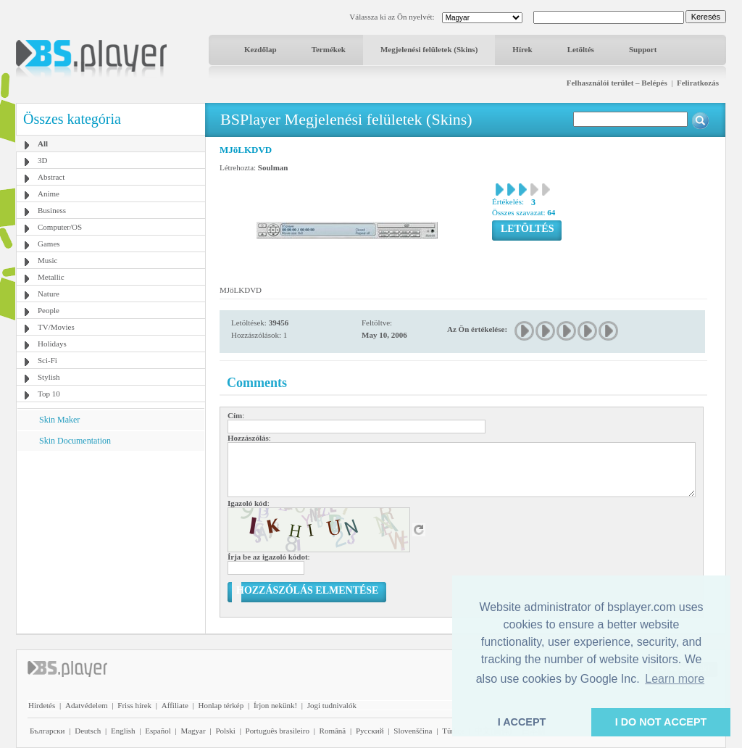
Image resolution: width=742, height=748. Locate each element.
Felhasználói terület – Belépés (617, 82)
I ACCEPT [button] (522, 722)
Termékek (329, 49)
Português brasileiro (277, 730)
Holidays (52, 343)
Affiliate (175, 705)
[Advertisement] (110, 541)
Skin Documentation (75, 441)
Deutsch (88, 730)
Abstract (51, 177)
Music (48, 260)
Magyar (192, 730)
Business (52, 210)
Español (157, 730)
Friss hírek (134, 705)
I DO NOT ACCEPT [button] (661, 722)
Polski (225, 730)
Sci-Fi (47, 360)
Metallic (51, 277)
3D (42, 160)
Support (643, 49)
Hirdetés (41, 705)
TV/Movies (56, 327)
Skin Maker (59, 420)
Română (333, 730)
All (43, 143)
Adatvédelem (86, 705)
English (123, 730)
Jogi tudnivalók (332, 705)
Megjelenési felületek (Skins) (429, 49)
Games (49, 243)
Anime (48, 193)
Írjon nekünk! (275, 705)
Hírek (522, 49)
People (48, 310)
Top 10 (49, 393)
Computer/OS (60, 227)
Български (47, 730)
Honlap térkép (221, 705)
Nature (48, 293)
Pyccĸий (370, 730)
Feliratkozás (698, 82)
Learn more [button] (674, 679)
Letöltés (580, 49)
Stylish (49, 377)
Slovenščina (412, 730)
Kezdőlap (260, 49)
